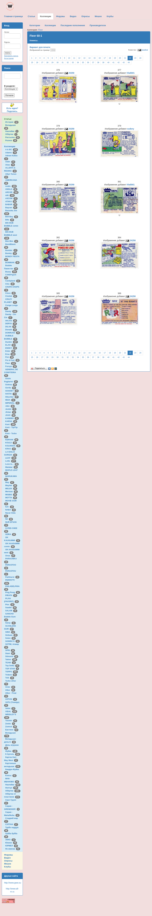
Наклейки (12, 131)
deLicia (11, 320)
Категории (34, 25)
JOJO (10, 415)
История (12, 122)
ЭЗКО (10, 839)
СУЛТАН (11, 824)
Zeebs (10, 723)
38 (98, 62)
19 (115, 58)
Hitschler (12, 397)
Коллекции (9, 146)
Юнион (11, 843)
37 (93, 62)
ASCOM (11, 198)
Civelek (11, 296)
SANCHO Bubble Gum (10, 617)
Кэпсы (11, 775)
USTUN (11, 699)
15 (94, 58)
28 (47, 62)
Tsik (9, 678)
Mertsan (11, 491)
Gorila (10, 388)
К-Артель (12, 754)
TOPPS (11, 672)
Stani (10, 653)
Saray (10, 623)
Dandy (11, 311)
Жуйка (11, 751)
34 (78, 62)
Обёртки (11, 134)
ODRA (10, 534)
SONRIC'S (12, 641)
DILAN (10, 327)
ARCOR (12, 192)
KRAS (10, 449)
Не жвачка (12, 849)
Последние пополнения (73, 25)
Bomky (11, 253)
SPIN (10, 650)
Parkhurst (12, 577)
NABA (10, 510)
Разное (11, 140)
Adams (11, 152)
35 (83, 62)
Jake (10, 406)
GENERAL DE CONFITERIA (11, 372)
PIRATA (11, 595)
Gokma (11, 384)
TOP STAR (12, 669)
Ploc (10, 604)
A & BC (11, 149)
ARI (10, 195)
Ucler (10, 687)
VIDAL (11, 711)
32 (68, 62)
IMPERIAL (12, 403)
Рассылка (12, 137)
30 (57, 62)
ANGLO (11, 189)
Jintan (10, 412)
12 (79, 58)
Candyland (12, 281)
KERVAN (11, 440)
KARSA (11, 421)
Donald (11, 330)
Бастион (12, 730)
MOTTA (11, 497)
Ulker (10, 690)
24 (140, 58)
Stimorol (11, 656)
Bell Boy (11, 216)
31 (62, 62)
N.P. (9, 507)
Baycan (11, 207)
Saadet (11, 607)
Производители (98, 25)
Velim (10, 708)
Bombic (11, 250)
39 (103, 62)
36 (88, 62)
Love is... (12, 464)
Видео (7, 858)
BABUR (11, 204)
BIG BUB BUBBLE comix (11, 226)
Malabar (11, 467)
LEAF (10, 458)
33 (73, 62)
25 (32, 62)
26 (37, 62)
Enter (10, 351)
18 (110, 58)
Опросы (8, 861)
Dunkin (11, 342)
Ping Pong (12, 592)
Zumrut (11, 726)
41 (113, 62)
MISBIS (11, 494)
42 (118, 62)
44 (129, 62)
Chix (10, 284)
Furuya (11, 366)
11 (74, 58)
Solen (10, 638)
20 (120, 58)
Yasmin (11, 720)
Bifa (9, 220)
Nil (9, 519)
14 (89, 58)
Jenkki (10, 409)
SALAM (11, 610)
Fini (9, 357)
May (9, 482)
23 (135, 58)
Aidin (10, 162)
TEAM (10, 662)
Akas (10, 165)
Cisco (10, 293)
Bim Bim (11, 241)
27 (42, 62)
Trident (11, 675)
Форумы (8, 855)
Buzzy (11, 272)
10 (69, 58)
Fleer (10, 363)
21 (125, 58)
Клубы (7, 867)
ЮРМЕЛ (11, 846)
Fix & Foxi (12, 360)
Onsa (10, 556)
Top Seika (12, 665)
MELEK (11, 488)
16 (100, 58)
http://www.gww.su (12, 883)
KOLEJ (11, 443)
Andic (11, 186)
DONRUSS (12, 333)
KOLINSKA (12, 446)
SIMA (10, 632)
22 (130, 58)
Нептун (11, 788)
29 (52, 62)
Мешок (7, 864)
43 (124, 62)
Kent (10, 424)
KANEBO (12, 418)
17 (105, 58)
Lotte (10, 461)
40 (108, 62)
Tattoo (11, 659)
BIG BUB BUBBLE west (11, 235)
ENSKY (11, 348)
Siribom (11, 635)
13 (84, 58)
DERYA (11, 323)
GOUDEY (12, 391)
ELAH (10, 345)
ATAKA (11, 201)
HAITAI (11, 394)
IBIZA (10, 400)
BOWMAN (12, 262)
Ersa (10, 354)
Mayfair (11, 485)
